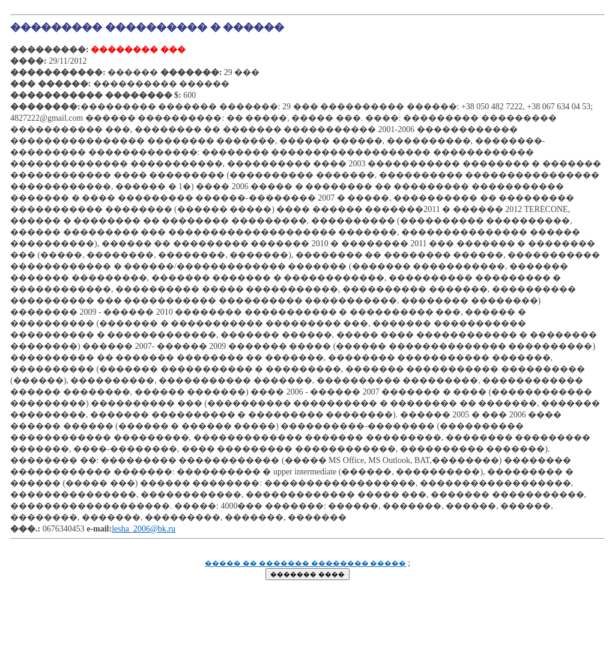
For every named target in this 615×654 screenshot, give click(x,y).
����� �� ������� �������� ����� (306, 564)
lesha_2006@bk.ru (143, 528)
